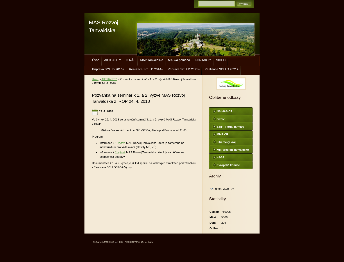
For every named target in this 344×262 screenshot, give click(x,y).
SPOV (221, 119)
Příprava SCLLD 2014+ (108, 69)
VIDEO (221, 60)
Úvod (95, 60)
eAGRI (221, 157)
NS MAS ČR (225, 111)
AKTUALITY (112, 60)
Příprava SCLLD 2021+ (184, 69)
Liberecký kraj (226, 142)
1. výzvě (120, 143)
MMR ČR (222, 134)
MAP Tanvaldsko (151, 60)
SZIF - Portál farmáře (230, 126)
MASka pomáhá (179, 60)
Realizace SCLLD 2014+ (146, 69)
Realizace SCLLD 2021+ (221, 69)
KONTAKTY (203, 60)
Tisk (121, 242)
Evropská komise (228, 165)
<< (211, 188)
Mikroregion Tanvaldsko (233, 149)
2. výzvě (120, 152)
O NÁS (131, 60)
